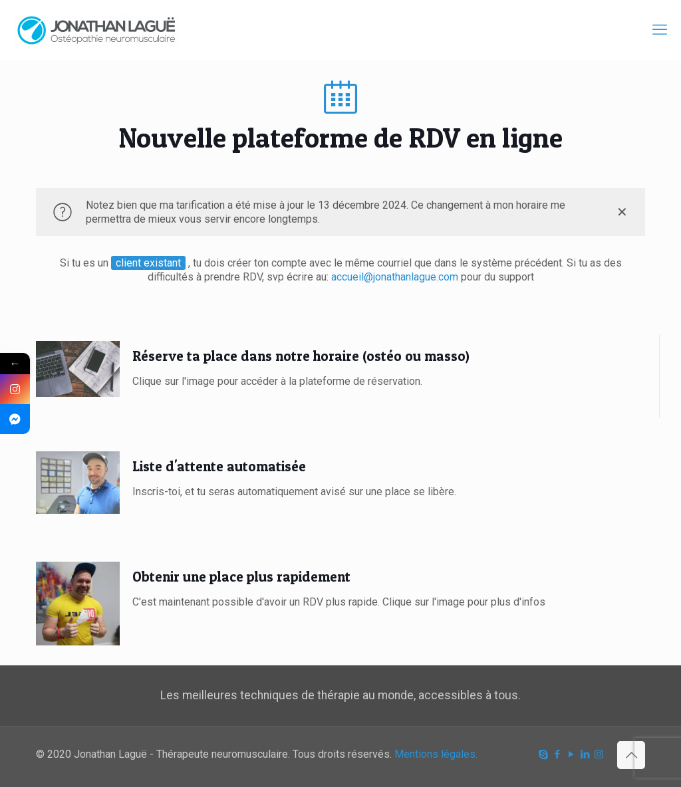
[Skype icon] (543, 754)
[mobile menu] (659, 30)
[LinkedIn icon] (585, 754)
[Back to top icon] (631, 755)
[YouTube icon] (571, 754)
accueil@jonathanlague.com (396, 277)
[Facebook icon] (557, 754)
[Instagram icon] (599, 754)
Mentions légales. (435, 754)
